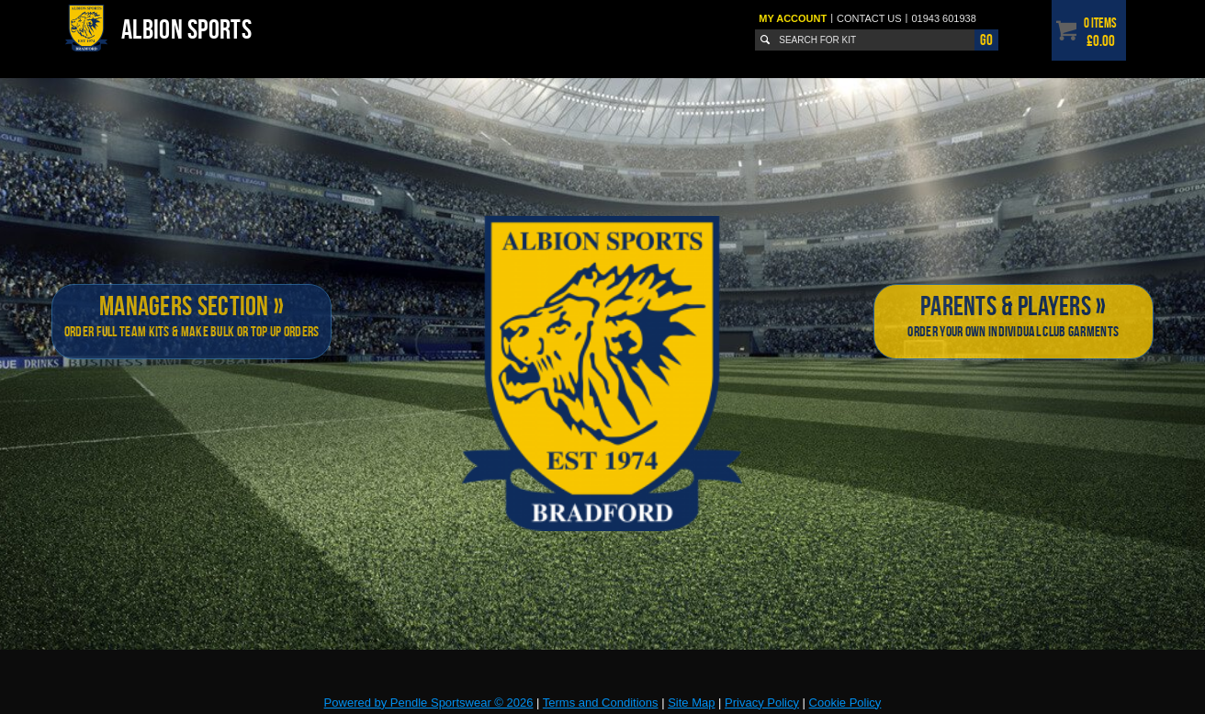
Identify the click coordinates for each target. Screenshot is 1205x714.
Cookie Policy (845, 702)
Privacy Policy (762, 702)
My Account (793, 18)
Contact (869, 18)
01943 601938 (943, 18)
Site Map (691, 702)
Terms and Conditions (601, 702)
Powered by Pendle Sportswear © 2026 (429, 702)
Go (986, 39)
